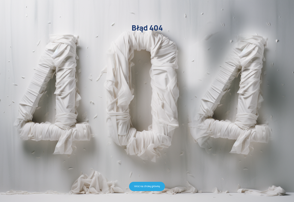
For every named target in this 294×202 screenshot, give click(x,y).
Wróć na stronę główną (147, 186)
